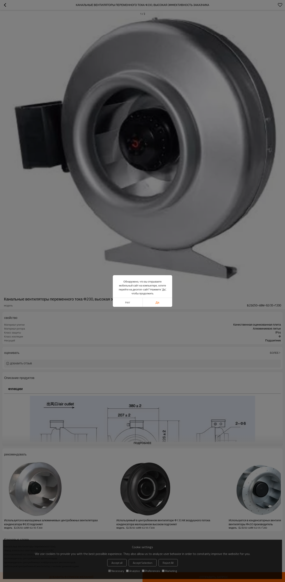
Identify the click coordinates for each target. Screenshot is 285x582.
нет (127, 302)
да (157, 302)
